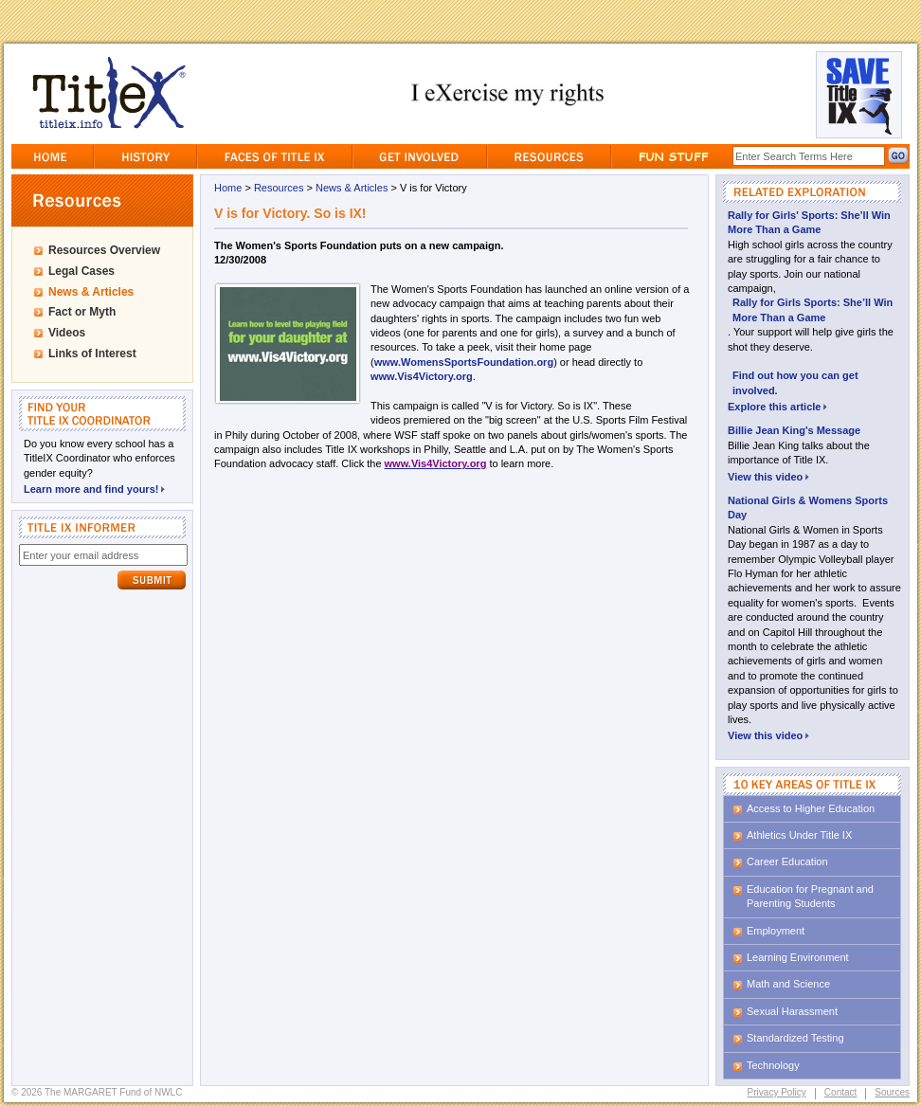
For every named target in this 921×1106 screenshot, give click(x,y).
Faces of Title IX (275, 156)
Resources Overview (104, 250)
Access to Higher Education (811, 808)
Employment (775, 930)
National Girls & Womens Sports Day (808, 507)
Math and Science (788, 983)
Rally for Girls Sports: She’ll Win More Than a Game (812, 309)
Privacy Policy (777, 1092)
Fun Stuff (672, 156)
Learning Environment (798, 957)
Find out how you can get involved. (795, 382)
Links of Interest (92, 353)
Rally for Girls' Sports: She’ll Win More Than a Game (809, 222)
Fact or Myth (82, 311)
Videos (66, 332)
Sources (892, 1092)
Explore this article (777, 405)
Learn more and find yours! (94, 487)
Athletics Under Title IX (799, 835)
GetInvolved (419, 156)
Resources (549, 156)
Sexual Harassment (792, 1011)
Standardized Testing (795, 1037)
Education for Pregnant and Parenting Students (810, 896)
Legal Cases (81, 271)
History (145, 156)
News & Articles (91, 292)
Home (52, 156)
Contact (840, 1092)
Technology (773, 1065)
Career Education (787, 861)
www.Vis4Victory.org (421, 376)
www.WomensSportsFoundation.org (463, 362)
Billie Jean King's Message (794, 430)
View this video (768, 475)
